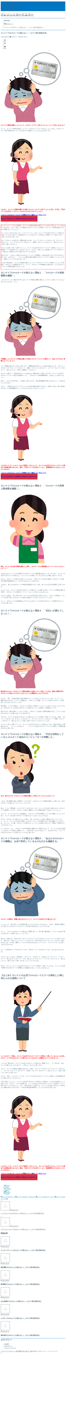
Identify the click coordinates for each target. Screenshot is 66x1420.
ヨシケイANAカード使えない (25, 1197)
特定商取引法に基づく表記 (13, 10)
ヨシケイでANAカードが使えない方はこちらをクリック (19, 476)
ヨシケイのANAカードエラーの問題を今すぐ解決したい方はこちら (24, 215)
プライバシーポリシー (11, 6)
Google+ (7, 1188)
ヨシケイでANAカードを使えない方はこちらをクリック (19, 218)
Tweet (7, 1185)
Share (6, 1187)
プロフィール (8, 8)
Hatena (6, 1190)
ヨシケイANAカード (8, 1197)
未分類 (6, 1344)
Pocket (7, 1192)
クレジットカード (10, 1348)
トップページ (8, 4)
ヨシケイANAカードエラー (45, 1197)
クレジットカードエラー (17, 14)
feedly (7, 1193)
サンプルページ (9, 2)
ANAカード (8, 1346)
